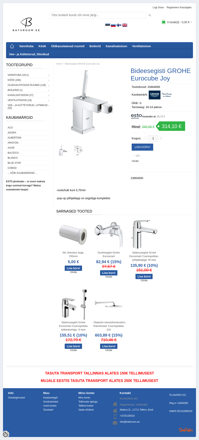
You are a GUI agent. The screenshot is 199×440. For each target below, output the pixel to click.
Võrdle (135, 161)
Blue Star (14, 163)
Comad (12, 168)
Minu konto (84, 397)
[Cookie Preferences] (5, 434)
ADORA (12, 132)
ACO (10, 127)
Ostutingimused (16, 397)
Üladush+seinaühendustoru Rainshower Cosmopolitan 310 (109, 326)
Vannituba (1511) (18, 75)
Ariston (13, 142)
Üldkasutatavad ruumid (67, 46)
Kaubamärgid (50, 397)
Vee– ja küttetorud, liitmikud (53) (27, 106)
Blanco (12, 157)
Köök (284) (14, 80)
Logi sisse (158, 7)
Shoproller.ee (186, 430)
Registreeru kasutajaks (179, 7)
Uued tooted (49, 405)
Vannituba (26, 46)
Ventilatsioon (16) (20, 100)
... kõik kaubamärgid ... (22, 173)
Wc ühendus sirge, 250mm (73, 254)
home (59, 64)
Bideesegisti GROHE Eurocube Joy (82, 64)
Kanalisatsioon (116, 46)
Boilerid (95, 46)
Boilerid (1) (15, 90)
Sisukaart (48, 409)
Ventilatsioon (141, 46)
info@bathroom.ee (130, 421)
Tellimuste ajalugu (87, 401)
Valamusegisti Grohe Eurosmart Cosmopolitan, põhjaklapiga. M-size (144, 256)
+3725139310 (127, 415)
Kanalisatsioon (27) (20, 95)
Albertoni (14, 137)
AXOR (11, 147)
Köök (42, 46)
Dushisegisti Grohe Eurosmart (109, 254)
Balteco (13, 152)
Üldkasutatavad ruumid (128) (27, 85)
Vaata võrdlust (86, 409)
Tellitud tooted (85, 405)
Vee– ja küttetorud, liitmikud (29, 54)
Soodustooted (50, 401)
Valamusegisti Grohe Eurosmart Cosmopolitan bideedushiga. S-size (73, 326)
